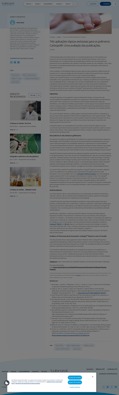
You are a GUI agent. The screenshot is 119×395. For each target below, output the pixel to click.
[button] (7, 383)
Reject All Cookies (75, 382)
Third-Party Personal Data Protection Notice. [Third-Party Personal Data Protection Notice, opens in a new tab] (27, 383)
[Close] (93, 377)
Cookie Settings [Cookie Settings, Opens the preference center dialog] (75, 387)
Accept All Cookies (75, 377)
